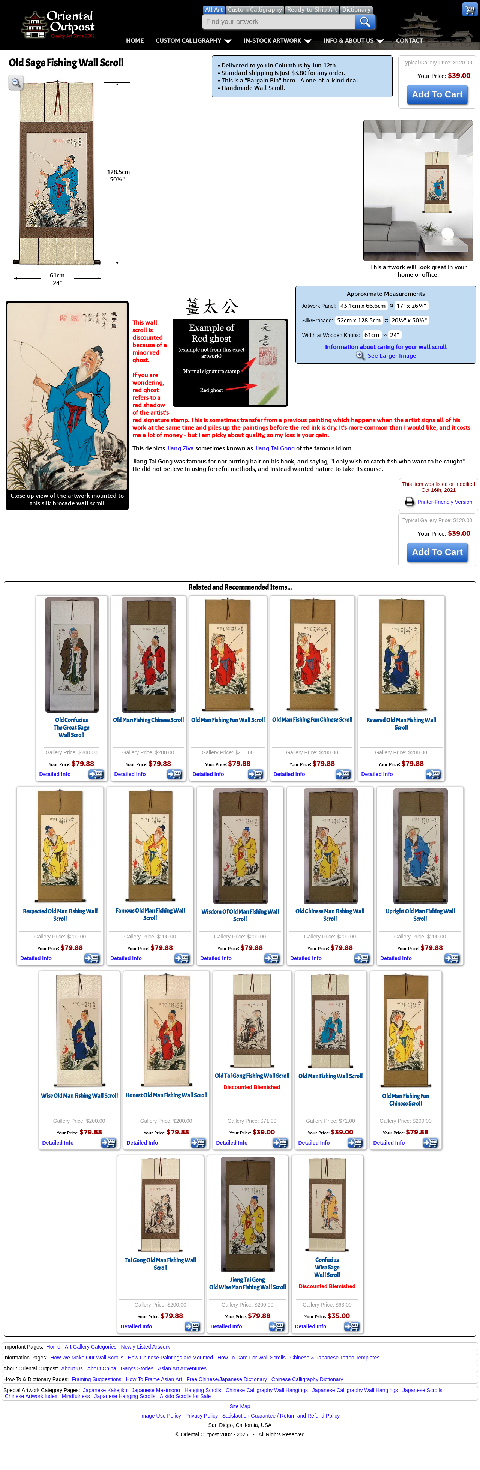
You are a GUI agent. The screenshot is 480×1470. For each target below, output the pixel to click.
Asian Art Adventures (182, 1368)
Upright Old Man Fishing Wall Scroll (420, 915)
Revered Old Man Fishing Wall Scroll (401, 723)
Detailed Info (55, 774)
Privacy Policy (201, 1416)
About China (101, 1368)
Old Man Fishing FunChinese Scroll (405, 1099)
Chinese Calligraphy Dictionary (307, 1379)
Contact (409, 40)
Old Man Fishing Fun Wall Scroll (228, 720)
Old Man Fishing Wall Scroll (330, 1076)
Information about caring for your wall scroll (386, 347)
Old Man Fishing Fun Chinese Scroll (312, 720)
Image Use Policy (160, 1416)
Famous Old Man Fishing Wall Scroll (150, 914)
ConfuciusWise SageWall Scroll (327, 1267)
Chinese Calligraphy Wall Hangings (267, 1390)
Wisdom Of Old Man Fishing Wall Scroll (240, 915)
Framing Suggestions (96, 1379)
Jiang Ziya (180, 448)
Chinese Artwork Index (31, 1396)
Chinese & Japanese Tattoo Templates (335, 1358)
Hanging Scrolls (202, 1390)
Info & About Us (354, 40)
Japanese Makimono (156, 1390)
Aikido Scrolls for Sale (185, 1396)
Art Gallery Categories (91, 1347)
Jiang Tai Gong (275, 448)
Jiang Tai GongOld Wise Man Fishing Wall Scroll (247, 1283)
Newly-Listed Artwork (145, 1347)
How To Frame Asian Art (154, 1379)
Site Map (240, 1406)
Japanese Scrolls (422, 1390)
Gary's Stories (137, 1368)
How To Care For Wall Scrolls (252, 1358)
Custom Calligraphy (194, 40)
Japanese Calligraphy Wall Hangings (355, 1390)
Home (135, 40)
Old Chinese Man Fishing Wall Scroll (330, 915)
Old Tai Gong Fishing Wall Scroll (252, 1076)
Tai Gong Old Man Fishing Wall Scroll (160, 1264)
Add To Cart (437, 94)
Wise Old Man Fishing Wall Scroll (79, 1096)
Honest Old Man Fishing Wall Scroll (166, 1095)
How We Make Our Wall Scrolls (86, 1358)
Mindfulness (76, 1396)
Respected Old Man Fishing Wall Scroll (60, 915)
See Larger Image (386, 355)
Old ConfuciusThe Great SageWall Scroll (71, 727)
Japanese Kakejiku (105, 1390)
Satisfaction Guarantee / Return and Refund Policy (281, 1416)
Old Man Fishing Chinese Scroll (148, 720)
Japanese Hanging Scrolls (125, 1396)
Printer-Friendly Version (438, 502)
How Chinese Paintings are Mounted (170, 1358)
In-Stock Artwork (278, 40)
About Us (72, 1368)
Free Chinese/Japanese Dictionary (226, 1379)
